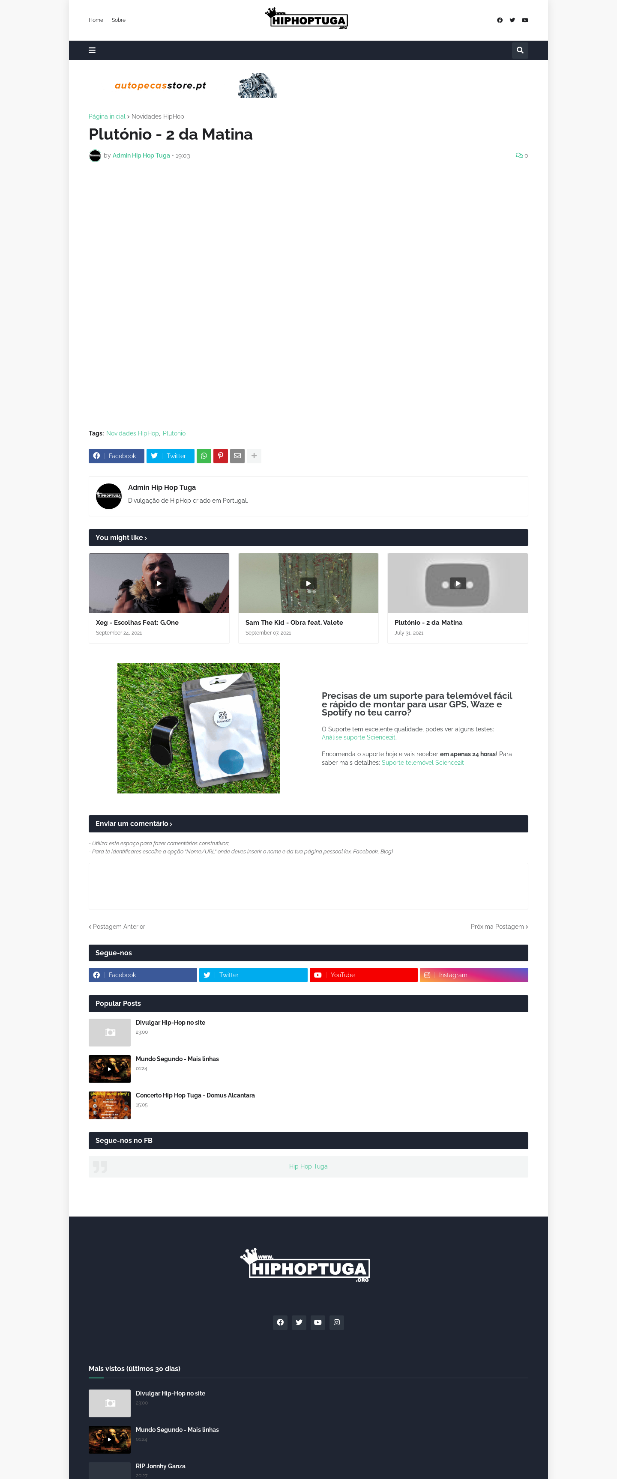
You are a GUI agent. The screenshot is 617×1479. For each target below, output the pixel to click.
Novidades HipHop (158, 116)
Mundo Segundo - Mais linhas (177, 1059)
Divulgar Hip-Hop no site (170, 1022)
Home (96, 20)
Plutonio (174, 433)
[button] (92, 50)
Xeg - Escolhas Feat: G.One (137, 622)
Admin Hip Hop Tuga (162, 487)
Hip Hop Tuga (308, 1166)
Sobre (119, 20)
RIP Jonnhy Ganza (161, 1466)
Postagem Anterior (119, 926)
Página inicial (107, 116)
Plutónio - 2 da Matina (429, 622)
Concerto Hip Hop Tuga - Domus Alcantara (195, 1095)
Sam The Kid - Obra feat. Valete (294, 622)
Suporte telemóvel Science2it (423, 762)
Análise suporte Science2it (358, 737)
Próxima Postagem (497, 926)
